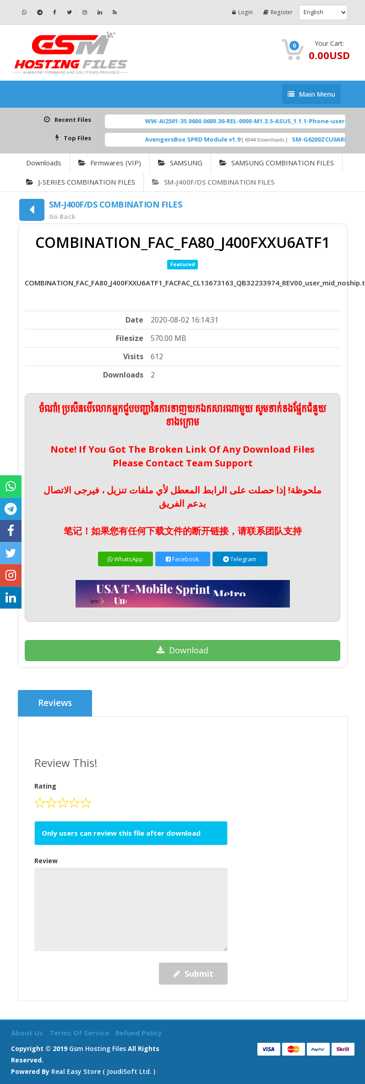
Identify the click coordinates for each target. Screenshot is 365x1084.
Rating (45, 786)
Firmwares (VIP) (109, 162)
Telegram (239, 559)
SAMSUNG (180, 162)
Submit (193, 973)
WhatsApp (125, 559)
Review (46, 860)
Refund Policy (138, 1032)
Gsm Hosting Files (97, 1048)
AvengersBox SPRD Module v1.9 (203, 139)
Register (278, 12)
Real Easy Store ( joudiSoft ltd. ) (103, 1071)
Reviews (55, 703)
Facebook (182, 559)
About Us (28, 1032)
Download (182, 650)
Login (244, 12)
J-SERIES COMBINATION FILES (80, 181)
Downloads (43, 162)
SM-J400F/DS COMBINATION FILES (213, 181)
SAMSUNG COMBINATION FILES (276, 162)
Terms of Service (80, 1032)
